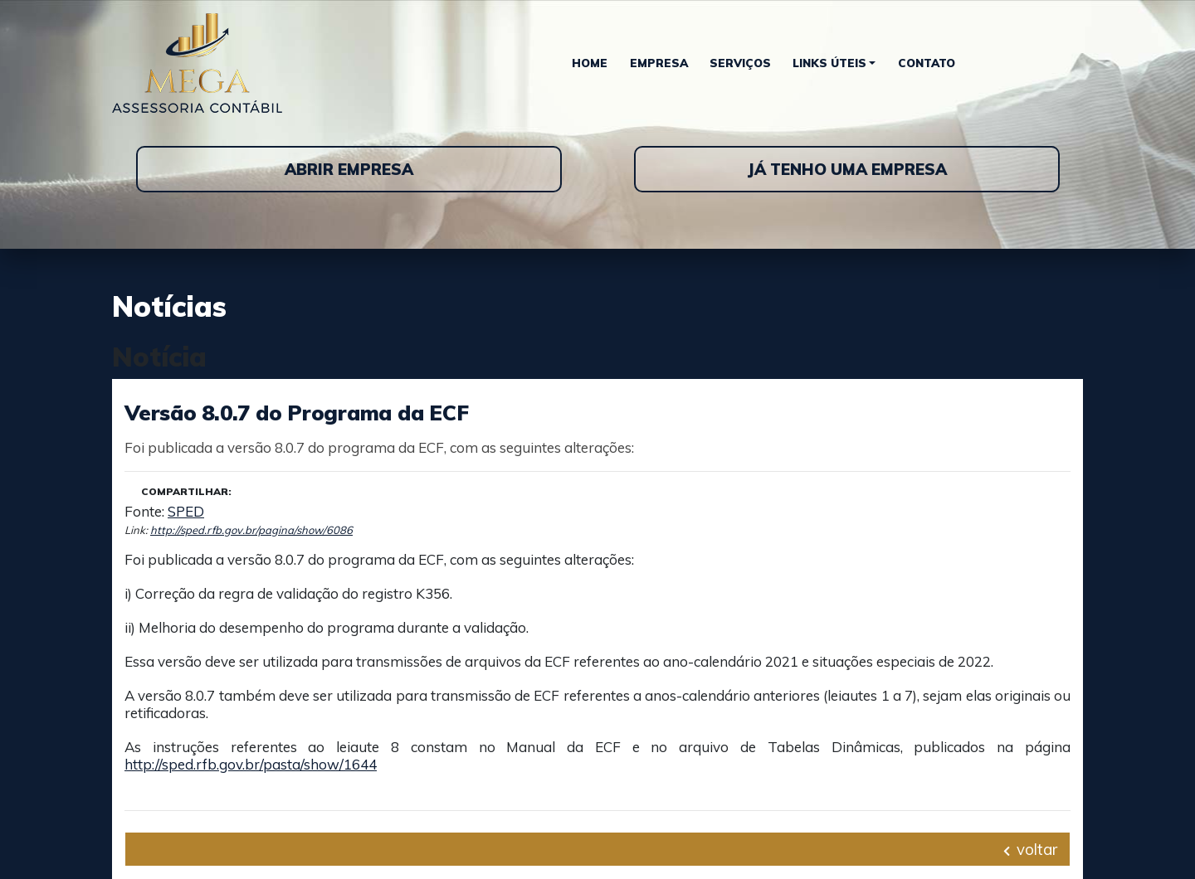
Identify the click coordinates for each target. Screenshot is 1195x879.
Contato (926, 63)
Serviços (740, 63)
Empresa (659, 63)
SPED (186, 511)
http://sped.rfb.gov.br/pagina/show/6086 (251, 530)
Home (589, 63)
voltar (1030, 849)
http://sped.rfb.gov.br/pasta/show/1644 (250, 764)
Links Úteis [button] (829, 63)
